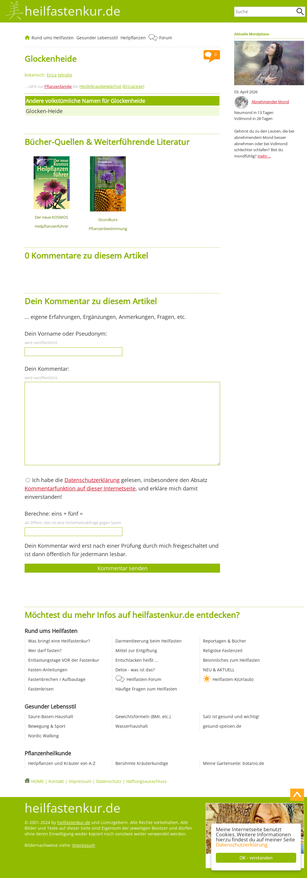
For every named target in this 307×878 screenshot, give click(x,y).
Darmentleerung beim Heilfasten (148, 641)
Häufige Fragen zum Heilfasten (146, 689)
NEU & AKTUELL (218, 670)
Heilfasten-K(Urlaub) (233, 679)
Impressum (80, 781)
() (111, 86)
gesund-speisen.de (222, 726)
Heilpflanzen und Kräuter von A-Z (61, 763)
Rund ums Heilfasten (52, 37)
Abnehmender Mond (270, 101)
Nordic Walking (43, 736)
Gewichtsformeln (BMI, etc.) (143, 716)
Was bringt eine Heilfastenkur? (59, 641)
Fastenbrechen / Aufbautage (56, 679)
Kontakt (56, 781)
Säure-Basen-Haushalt (50, 716)
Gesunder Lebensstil (97, 37)
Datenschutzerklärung (241, 844)
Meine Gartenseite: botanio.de (233, 763)
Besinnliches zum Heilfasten (231, 660)
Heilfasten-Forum (144, 679)
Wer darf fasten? (44, 650)
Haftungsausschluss (146, 781)
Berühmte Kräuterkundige (141, 763)
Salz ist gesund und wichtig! (231, 716)
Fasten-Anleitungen (47, 670)
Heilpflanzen (133, 37)
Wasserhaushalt (131, 726)
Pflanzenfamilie (58, 86)
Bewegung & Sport (46, 726)
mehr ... (264, 156)
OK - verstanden (256, 858)
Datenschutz (108, 781)
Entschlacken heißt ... (136, 660)
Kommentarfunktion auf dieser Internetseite (80, 488)
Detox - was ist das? (135, 670)
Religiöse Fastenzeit (223, 650)
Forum (165, 37)
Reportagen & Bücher (224, 641)
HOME (37, 781)
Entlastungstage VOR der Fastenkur (63, 660)
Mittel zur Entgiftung (136, 650)
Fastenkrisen (41, 689)
